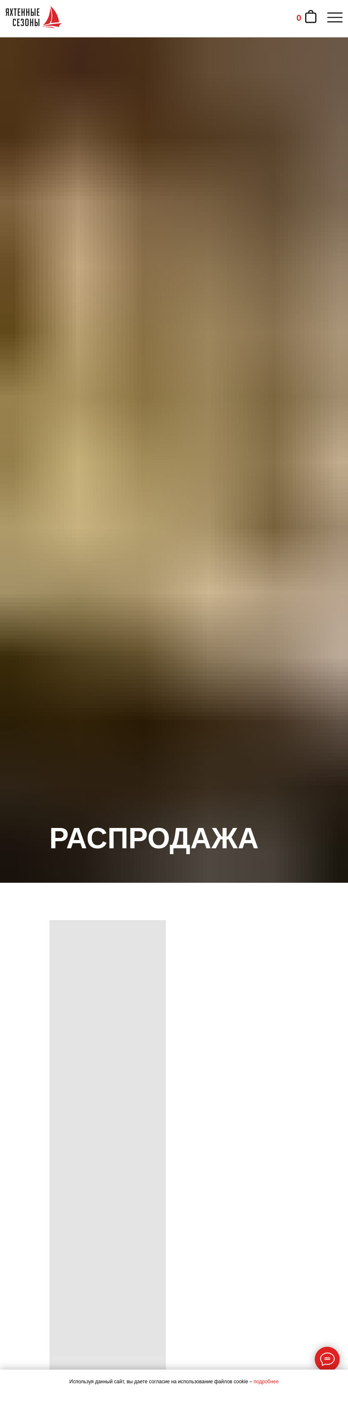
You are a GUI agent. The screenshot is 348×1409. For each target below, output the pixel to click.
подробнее (266, 1382)
